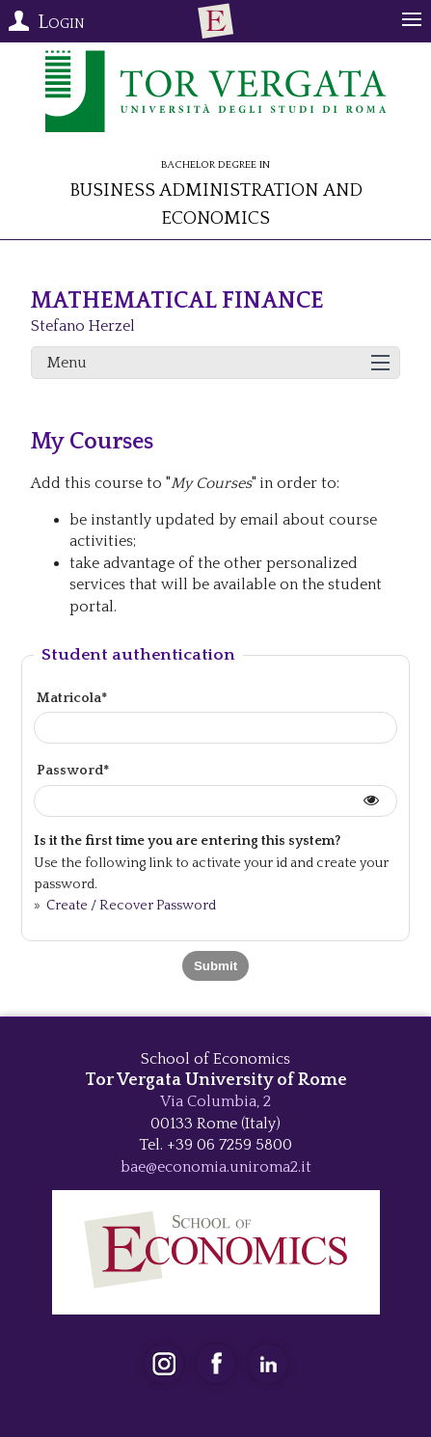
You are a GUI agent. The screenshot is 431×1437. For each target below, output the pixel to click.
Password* (73, 770)
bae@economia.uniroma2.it (216, 1167)
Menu (67, 362)
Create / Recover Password (129, 905)
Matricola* (72, 698)
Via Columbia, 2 (215, 1101)
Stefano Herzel (83, 326)
